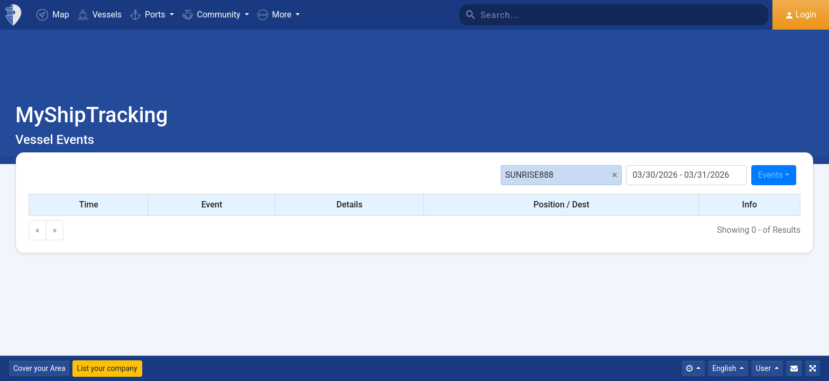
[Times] (693, 368)
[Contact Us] (794, 368)
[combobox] (773, 175)
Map (52, 15)
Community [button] (212, 15)
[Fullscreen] (813, 368)
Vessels (100, 15)
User (764, 368)
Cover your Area (39, 368)
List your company (107, 368)
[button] (279, 14)
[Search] (624, 14)
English (725, 368)
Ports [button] (148, 15)
